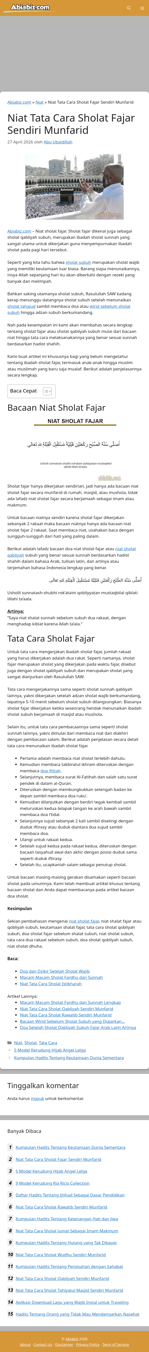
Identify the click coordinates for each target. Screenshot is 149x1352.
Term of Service (115, 1344)
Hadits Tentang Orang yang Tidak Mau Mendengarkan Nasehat (77, 1314)
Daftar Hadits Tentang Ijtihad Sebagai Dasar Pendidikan (70, 1195)
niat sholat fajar (84, 921)
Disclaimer (64, 1344)
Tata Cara (48, 1042)
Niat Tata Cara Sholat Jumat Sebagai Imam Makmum (66, 1231)
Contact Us (42, 1344)
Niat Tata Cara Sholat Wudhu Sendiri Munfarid (60, 1254)
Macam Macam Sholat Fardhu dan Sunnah (61, 977)
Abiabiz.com (19, 102)
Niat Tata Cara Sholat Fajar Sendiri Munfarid (58, 1159)
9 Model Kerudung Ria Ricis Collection (52, 1183)
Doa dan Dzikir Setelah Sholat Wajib (55, 971)
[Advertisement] (74, 55)
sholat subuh (78, 262)
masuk (37, 1098)
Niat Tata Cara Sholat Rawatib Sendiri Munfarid (61, 1207)
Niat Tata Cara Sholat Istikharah (51, 983)
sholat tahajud (21, 306)
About (25, 1344)
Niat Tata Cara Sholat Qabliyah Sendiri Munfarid (62, 1278)
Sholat (30, 1042)
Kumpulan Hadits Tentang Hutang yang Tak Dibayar (66, 1242)
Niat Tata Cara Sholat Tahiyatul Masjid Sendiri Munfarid (69, 1290)
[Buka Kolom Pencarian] (128, 8)
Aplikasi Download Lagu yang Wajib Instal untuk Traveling (72, 1302)
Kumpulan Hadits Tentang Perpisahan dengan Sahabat (69, 1266)
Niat (39, 102)
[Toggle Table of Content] (44, 391)
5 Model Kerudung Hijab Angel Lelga (50, 1050)
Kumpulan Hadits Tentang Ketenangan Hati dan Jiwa (66, 1219)
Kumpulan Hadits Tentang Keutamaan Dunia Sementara (69, 1057)
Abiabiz (71, 1338)
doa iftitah (51, 771)
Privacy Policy (88, 1344)
